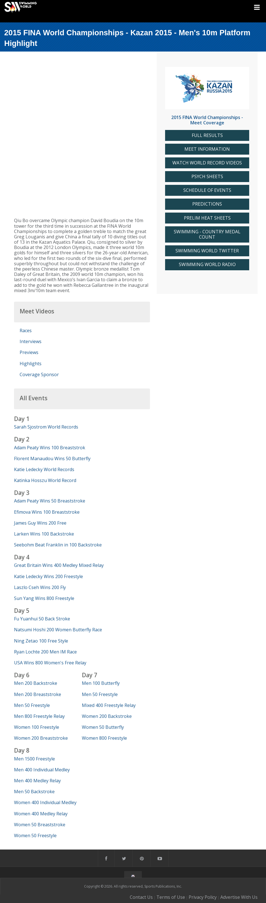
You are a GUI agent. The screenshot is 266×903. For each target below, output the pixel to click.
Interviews (30, 341)
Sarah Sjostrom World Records (46, 427)
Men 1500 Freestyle (34, 759)
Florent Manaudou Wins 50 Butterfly (52, 458)
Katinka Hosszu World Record (45, 480)
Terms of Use (170, 897)
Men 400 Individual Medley (42, 770)
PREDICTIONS (207, 204)
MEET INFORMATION (207, 149)
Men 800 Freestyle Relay (39, 716)
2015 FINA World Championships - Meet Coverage (207, 120)
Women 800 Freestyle (104, 738)
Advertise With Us (239, 897)
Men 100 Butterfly (101, 683)
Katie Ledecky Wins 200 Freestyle (48, 576)
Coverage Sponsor (39, 374)
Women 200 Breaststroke (41, 738)
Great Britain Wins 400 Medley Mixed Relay (59, 565)
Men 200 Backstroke (35, 683)
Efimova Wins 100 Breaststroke (47, 512)
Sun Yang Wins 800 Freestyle (44, 598)
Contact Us (141, 897)
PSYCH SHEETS (207, 176)
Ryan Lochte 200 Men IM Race (45, 652)
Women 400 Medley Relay (41, 814)
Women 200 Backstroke (107, 716)
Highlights (30, 363)
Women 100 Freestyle (36, 727)
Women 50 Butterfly (103, 727)
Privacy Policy (203, 897)
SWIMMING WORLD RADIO (207, 264)
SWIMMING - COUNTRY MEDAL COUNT (207, 234)
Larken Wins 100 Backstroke (44, 534)
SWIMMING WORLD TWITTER (207, 250)
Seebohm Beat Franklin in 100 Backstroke (58, 545)
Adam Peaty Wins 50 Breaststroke (49, 501)
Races (26, 330)
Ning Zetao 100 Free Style (41, 641)
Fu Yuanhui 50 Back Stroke (42, 619)
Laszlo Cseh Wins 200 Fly (40, 587)
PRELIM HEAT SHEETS (207, 218)
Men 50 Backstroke (34, 791)
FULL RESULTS (207, 135)
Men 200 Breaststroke (37, 694)
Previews (29, 352)
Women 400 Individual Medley (45, 802)
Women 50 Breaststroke (39, 824)
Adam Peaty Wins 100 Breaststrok (49, 447)
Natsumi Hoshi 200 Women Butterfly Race (58, 630)
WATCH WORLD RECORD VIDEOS (207, 163)
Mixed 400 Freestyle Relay (109, 705)
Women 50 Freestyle (35, 835)
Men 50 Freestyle (32, 705)
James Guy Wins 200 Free (40, 523)
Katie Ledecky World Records (44, 469)
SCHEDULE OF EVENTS (207, 190)
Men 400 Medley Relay (37, 781)
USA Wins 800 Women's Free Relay (50, 663)
